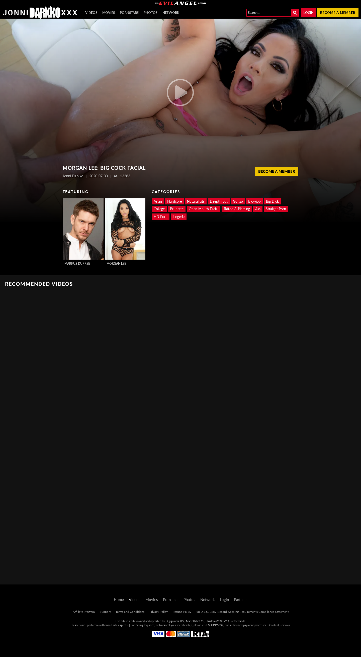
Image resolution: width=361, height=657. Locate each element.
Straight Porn (276, 209)
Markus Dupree (77, 263)
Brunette (177, 209)
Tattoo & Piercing (237, 209)
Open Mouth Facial (203, 209)
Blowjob (254, 201)
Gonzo (238, 201)
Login (308, 13)
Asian (158, 201)
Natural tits (196, 201)
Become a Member (276, 171)
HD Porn (160, 216)
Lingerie (179, 216)
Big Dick (272, 201)
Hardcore (174, 201)
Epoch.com (92, 625)
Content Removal (279, 625)
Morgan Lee (116, 263)
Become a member (337, 13)
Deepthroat (219, 201)
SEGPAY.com (215, 625)
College (159, 209)
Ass (257, 209)
